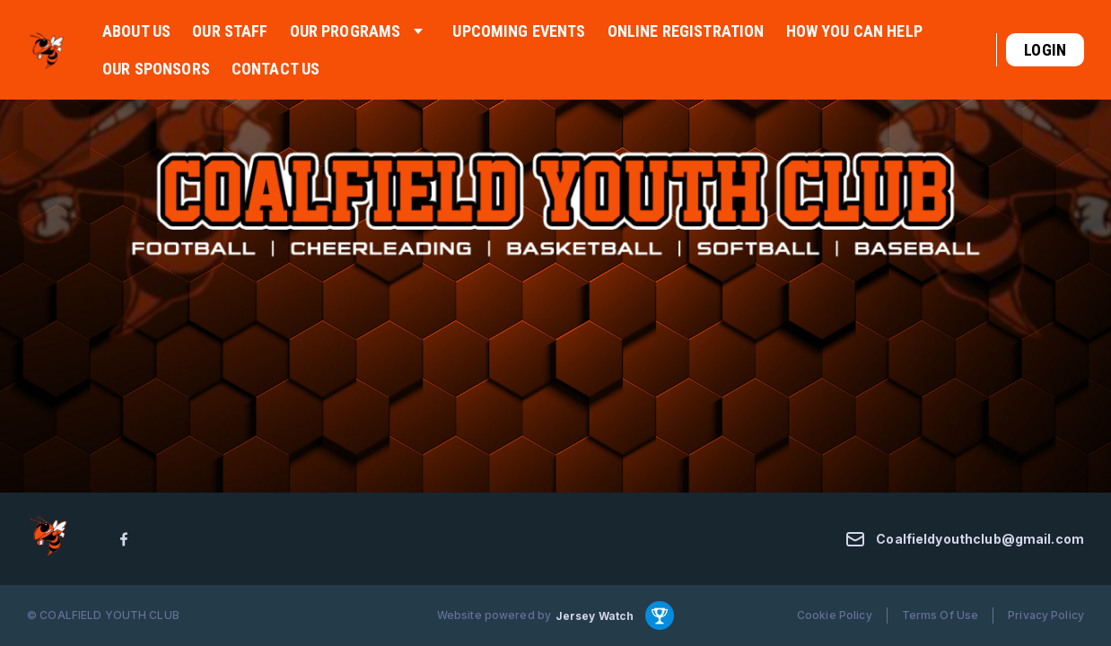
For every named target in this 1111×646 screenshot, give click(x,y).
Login (1045, 49)
